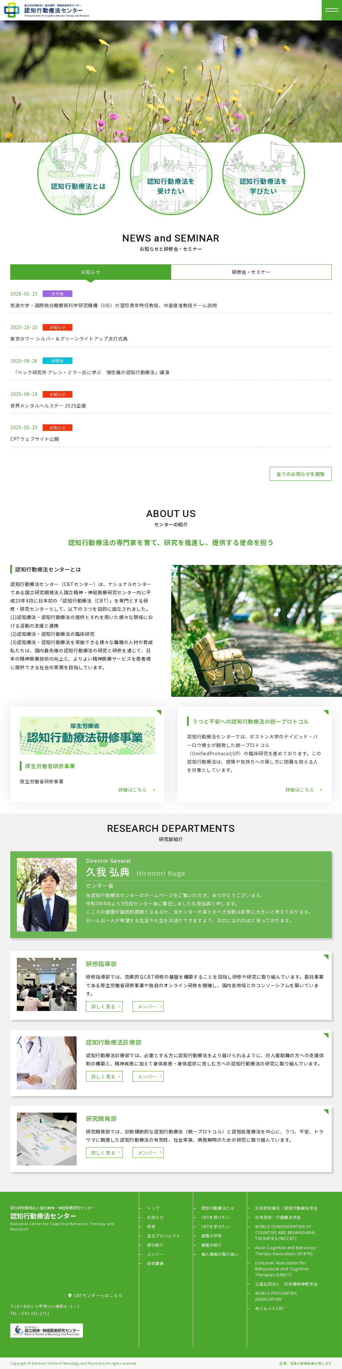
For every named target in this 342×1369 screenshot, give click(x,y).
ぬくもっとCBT (269, 1308)
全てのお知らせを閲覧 (301, 474)
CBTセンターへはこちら (95, 1295)
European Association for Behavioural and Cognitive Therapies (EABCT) (281, 1268)
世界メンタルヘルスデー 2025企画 (48, 405)
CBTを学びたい (215, 1226)
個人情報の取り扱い (220, 1254)
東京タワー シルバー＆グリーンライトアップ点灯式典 (69, 338)
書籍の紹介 (211, 1245)
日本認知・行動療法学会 (278, 1217)
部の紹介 (155, 1245)
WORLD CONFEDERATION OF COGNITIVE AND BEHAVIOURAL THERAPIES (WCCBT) (285, 1232)
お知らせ (155, 1217)
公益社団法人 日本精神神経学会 (286, 1284)
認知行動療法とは (218, 1208)
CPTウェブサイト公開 (34, 439)
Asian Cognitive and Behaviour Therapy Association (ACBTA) (285, 1250)
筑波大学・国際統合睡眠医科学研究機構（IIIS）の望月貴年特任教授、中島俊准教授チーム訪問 (113, 305)
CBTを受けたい (215, 1217)
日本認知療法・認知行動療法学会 (286, 1208)
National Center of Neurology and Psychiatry (68, 1363)
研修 (151, 1226)
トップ (153, 1208)
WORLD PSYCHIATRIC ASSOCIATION (276, 1296)
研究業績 (155, 1263)
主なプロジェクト (163, 1235)
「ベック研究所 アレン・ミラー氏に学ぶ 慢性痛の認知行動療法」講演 (90, 372)
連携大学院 (211, 1235)
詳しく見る (103, 1006)
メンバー (147, 1006)
